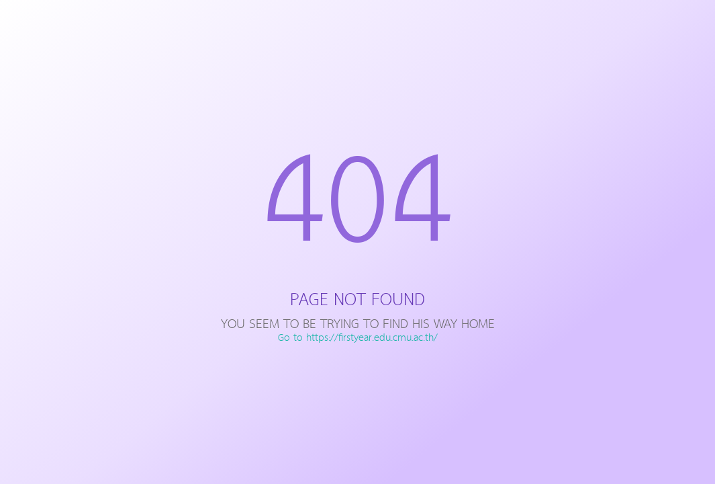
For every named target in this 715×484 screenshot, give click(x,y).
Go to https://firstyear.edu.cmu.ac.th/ (358, 338)
